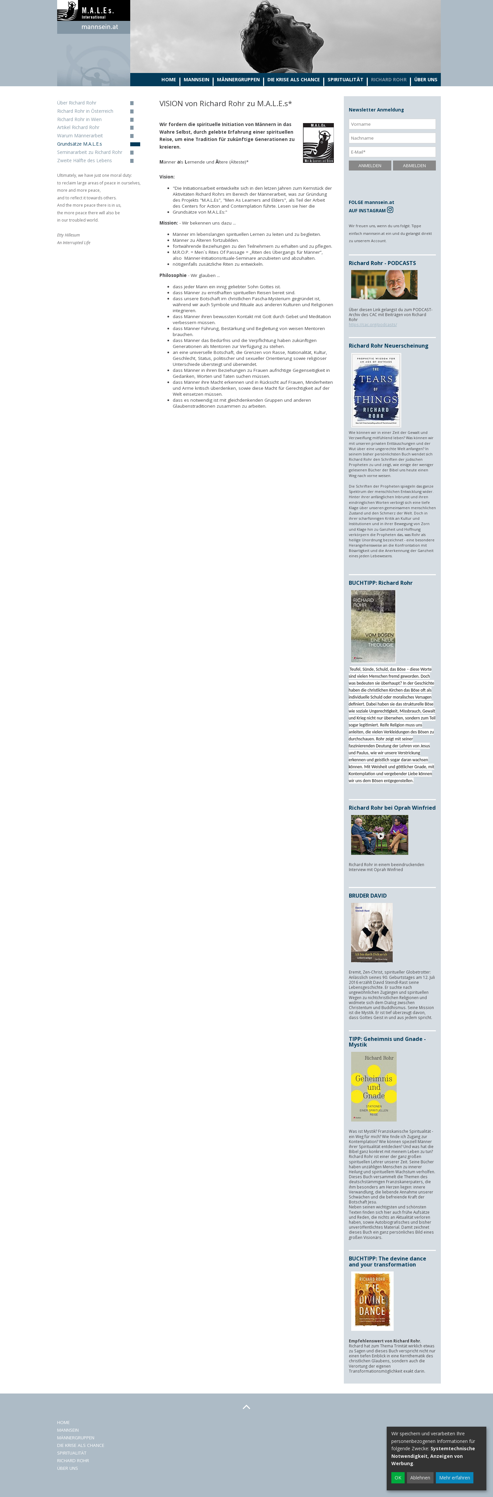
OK (398, 1477)
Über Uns (426, 79)
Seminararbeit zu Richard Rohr (89, 152)
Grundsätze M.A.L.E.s (79, 144)
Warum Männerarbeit (80, 135)
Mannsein (196, 79)
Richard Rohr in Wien (79, 119)
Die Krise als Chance (293, 79)
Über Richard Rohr (76, 103)
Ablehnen (420, 1477)
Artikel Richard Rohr (78, 127)
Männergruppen (238, 79)
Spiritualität (345, 79)
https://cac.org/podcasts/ (373, 324)
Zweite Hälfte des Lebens (84, 160)
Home (168, 79)
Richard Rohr (389, 79)
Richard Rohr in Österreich (85, 111)
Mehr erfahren (454, 1477)
